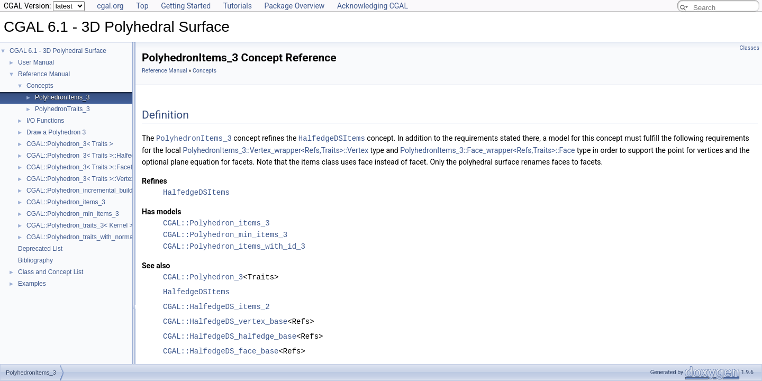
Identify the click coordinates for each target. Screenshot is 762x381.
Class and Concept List (50, 272)
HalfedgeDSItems (331, 138)
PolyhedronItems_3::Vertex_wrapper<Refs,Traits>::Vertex (275, 150)
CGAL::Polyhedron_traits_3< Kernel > (79, 225)
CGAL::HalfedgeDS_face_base (220, 351)
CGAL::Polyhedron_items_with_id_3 (234, 246)
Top (142, 6)
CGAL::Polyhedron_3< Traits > (69, 144)
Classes (749, 47)
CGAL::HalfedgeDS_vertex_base (225, 321)
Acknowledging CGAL (372, 6)
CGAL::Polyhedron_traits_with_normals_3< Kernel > (100, 237)
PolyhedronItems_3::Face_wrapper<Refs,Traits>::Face (487, 150)
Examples (32, 283)
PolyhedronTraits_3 (62, 109)
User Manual (36, 62)
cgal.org (110, 6)
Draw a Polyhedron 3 (56, 132)
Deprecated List (40, 248)
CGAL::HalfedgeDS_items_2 (216, 306)
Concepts (39, 85)
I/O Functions (45, 120)
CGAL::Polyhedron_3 (203, 276)
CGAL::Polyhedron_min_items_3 (72, 213)
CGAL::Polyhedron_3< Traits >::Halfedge (84, 155)
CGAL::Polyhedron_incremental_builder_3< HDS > (98, 190)
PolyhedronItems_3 (62, 97)
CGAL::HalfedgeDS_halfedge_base (229, 336)
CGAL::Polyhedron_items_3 (65, 202)
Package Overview (294, 6)
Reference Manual (44, 74)
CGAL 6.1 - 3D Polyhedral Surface (58, 51)
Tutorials (237, 6)
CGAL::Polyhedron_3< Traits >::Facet (79, 167)
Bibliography (35, 260)
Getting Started (186, 6)
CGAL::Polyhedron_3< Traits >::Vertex (80, 179)
